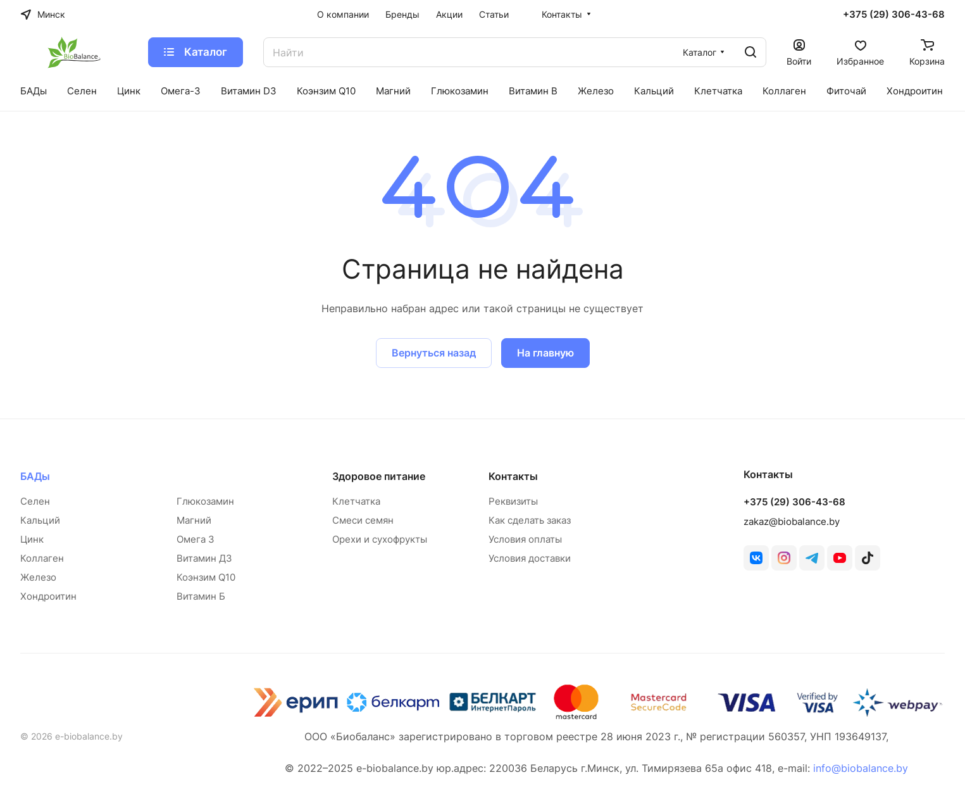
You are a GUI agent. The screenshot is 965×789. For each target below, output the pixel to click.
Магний (194, 520)
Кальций (40, 520)
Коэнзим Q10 (206, 577)
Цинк (32, 539)
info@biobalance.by (860, 768)
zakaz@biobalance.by (792, 521)
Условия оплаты (525, 539)
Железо (38, 577)
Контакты (513, 476)
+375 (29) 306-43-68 (894, 14)
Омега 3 (196, 539)
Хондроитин (48, 596)
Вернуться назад (434, 352)
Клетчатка (356, 501)
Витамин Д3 (204, 558)
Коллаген (42, 558)
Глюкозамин (205, 501)
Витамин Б (201, 596)
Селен (35, 501)
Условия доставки (530, 558)
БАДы (35, 476)
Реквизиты (513, 501)
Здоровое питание (378, 476)
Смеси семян (363, 520)
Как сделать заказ (530, 520)
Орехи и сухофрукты (379, 539)
